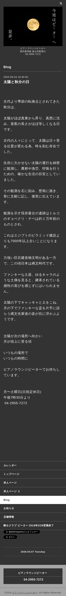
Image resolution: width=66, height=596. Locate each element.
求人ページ (10, 482)
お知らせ (9, 508)
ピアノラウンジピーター (24, 592)
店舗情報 (9, 516)
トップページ (11, 474)
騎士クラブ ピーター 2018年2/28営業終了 (29, 525)
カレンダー (10, 465)
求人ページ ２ (12, 491)
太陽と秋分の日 (16, 82)
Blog (7, 500)
